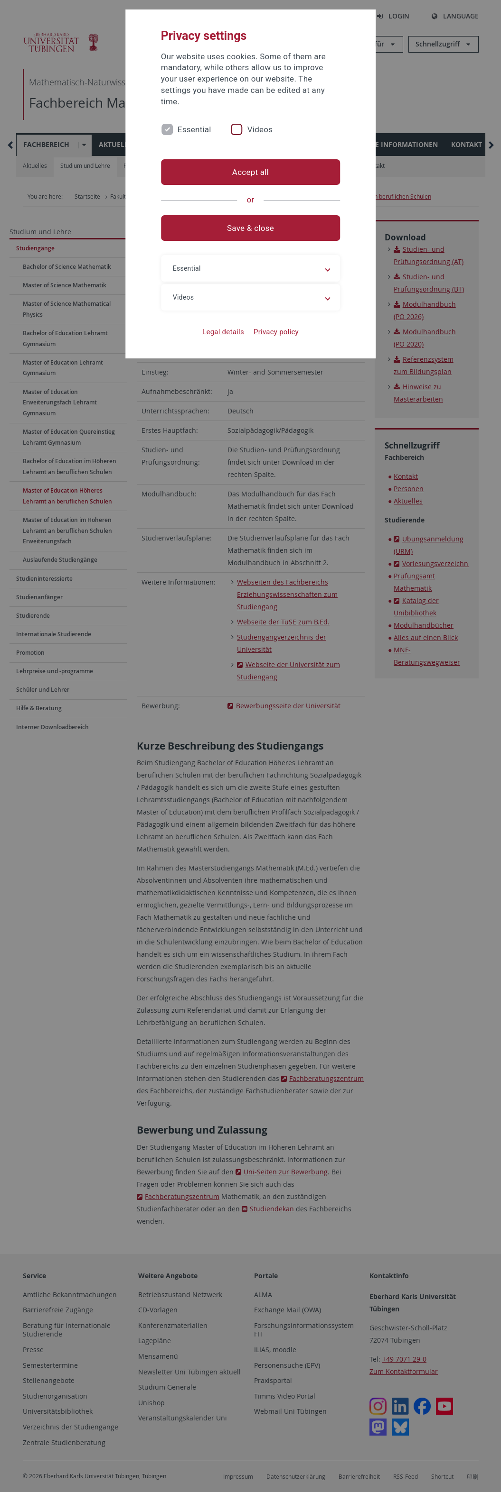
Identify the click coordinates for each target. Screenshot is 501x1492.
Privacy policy (276, 332)
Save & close (250, 228)
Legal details (223, 332)
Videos (260, 129)
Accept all (250, 172)
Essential (194, 129)
